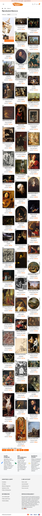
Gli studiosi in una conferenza (8, 263)
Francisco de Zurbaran (21, 126)
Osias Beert (8, 56)
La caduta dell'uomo (21, 97)
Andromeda (8, 417)
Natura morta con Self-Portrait (8, 143)
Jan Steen (34, 88)
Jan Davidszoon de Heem (8, 99)
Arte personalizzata (9, 40)
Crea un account (25, 488)
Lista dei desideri (25, 484)
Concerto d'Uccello (33, 368)
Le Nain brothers (33, 30)
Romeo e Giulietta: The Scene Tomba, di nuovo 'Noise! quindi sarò (21, 410)
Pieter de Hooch (21, 176)
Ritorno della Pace (21, 331)
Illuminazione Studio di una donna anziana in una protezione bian (21, 199)
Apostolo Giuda (34, 415)
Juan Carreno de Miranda (34, 70)
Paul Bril (8, 243)
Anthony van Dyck (21, 270)
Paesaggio (8, 433)
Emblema (21, 290)
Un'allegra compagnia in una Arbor (33, 45)
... (22, 450)
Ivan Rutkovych (21, 443)
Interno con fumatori (21, 393)
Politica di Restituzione (6, 490)
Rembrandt (21, 66)
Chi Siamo (4, 484)
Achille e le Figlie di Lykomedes (33, 146)
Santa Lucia (21, 125)
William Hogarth (8, 264)
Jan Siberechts (8, 78)
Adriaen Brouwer (8, 101)
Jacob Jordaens (21, 99)
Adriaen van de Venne (33, 47)
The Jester (8, 209)
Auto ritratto (21, 65)
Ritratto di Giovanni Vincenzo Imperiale (21, 269)
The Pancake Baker (8, 386)
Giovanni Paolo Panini (33, 292)
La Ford (8, 76)
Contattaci (4, 482)
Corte (33, 86)
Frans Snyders (8, 185)
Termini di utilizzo (5, 500)
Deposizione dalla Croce (33, 193)
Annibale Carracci (33, 311)
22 (12, 450)
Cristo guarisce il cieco (33, 255)
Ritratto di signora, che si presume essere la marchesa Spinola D (8, 307)
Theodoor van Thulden (21, 333)
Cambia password (25, 486)
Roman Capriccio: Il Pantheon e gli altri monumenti (33, 290)
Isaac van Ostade (8, 122)
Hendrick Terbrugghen (8, 326)
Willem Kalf (34, 216)
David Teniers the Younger (33, 103)
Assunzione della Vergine (33, 69)
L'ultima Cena (8, 226)
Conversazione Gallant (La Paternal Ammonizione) (8, 282)
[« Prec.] (4, 450)
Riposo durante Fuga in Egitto (33, 310)
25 (20, 450)
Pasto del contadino (8, 363)
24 (17, 450)
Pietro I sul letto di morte (33, 392)
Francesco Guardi (20, 27)
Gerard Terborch (33, 240)
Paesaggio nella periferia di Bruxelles (33, 102)
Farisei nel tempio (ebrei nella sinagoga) (21, 79)
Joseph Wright (21, 411)
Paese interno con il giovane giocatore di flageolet (33, 28)
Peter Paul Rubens (21, 43)
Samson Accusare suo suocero (21, 245)
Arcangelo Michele (21, 442)
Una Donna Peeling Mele (21, 174)
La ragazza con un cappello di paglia (21, 312)
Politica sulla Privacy (6, 498)
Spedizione (33, 238)
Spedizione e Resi (5, 488)
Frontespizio (21, 377)
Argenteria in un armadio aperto (33, 124)
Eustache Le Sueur (33, 256)
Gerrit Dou (21, 224)
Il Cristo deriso (8, 324)
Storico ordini (24, 482)
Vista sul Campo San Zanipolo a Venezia (33, 438)
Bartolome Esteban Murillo (33, 328)
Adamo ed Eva (8, 168)
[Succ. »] (26, 450)
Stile (5, 8)
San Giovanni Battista (33, 170)
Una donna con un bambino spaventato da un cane (21, 354)
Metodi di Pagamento (6, 486)
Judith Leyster (8, 210)
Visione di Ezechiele (8, 346)
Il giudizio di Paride (21, 42)
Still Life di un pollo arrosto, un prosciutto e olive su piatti (8, 54)
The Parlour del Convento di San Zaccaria (21, 25)
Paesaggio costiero (8, 241)
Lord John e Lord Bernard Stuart (33, 353)
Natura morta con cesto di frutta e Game (8, 183)
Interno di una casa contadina (8, 120)
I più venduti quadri (5, 496)
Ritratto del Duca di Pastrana (21, 152)
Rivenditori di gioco (33, 327)
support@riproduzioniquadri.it (27, 507)
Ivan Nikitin (34, 394)
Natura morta (33, 214)
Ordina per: (4, 14)
